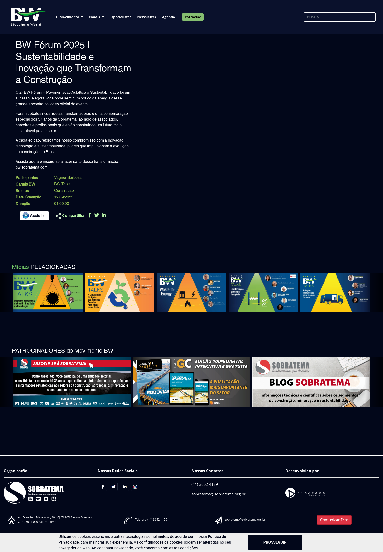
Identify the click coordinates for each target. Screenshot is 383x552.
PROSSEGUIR (275, 542)
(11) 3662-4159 (205, 484)
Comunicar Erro (334, 520)
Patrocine (193, 17)
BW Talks (62, 184)
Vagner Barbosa (68, 178)
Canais (95, 17)
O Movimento (68, 17)
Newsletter (146, 17)
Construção (64, 191)
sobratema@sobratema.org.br (219, 494)
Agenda (168, 17)
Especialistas (120, 17)
